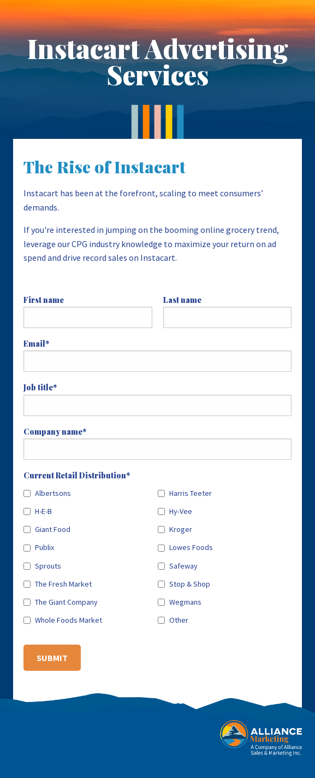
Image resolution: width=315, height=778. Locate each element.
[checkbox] (157, 555)
